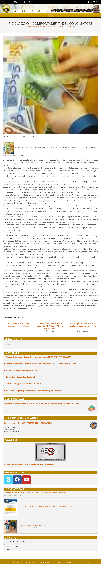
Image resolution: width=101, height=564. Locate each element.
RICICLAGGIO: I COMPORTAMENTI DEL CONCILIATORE (60, 27)
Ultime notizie (37, 137)
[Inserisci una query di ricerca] (50, 344)
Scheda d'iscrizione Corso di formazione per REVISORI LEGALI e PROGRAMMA (40, 363)
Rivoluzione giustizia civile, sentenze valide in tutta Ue (18, 324)
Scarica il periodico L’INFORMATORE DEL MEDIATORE (28, 423)
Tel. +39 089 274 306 (12, 2)
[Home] (24, 27)
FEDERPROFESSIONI (12, 543)
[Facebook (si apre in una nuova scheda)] (91, 2)
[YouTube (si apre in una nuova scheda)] (94, 2)
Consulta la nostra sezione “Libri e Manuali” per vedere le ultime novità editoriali (41, 403)
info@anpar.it (26, 2)
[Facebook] (17, 479)
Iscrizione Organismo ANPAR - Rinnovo (22, 384)
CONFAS (8, 541)
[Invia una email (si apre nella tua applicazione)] (97, 2)
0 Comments (17, 495)
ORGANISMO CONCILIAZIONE (16, 538)
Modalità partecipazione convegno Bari (32, 522)
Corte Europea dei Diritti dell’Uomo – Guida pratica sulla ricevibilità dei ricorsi (82, 325)
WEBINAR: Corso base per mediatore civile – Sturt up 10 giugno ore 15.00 (44, 506)
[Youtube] (26, 479)
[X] (8, 479)
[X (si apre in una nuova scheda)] (89, 2)
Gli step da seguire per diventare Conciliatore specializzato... (33, 390)
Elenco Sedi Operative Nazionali (19, 377)
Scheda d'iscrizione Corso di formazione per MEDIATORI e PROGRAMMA (37, 357)
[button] (50, 15)
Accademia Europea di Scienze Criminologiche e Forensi (29, 464)
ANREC (8, 546)
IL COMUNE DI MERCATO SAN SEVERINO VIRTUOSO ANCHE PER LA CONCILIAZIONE (50, 325)
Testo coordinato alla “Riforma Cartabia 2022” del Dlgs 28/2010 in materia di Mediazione (35, 493)
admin (8, 137)
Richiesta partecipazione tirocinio (20, 370)
